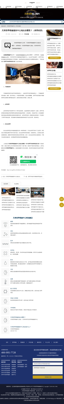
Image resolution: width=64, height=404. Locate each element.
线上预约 (56, 342)
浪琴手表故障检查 (5, 368)
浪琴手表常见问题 (39, 7)
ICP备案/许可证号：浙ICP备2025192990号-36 (32, 389)
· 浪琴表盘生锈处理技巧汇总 (37, 209)
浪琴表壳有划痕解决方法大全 (54, 80)
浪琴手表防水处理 (5, 366)
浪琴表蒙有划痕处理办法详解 (54, 83)
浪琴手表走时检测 (5, 364)
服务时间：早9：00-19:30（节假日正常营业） (12, 356)
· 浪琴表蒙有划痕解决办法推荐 (8, 200)
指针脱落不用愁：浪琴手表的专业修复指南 (54, 45)
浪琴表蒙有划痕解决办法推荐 (54, 76)
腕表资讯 (39, 342)
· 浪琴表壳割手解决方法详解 (23, 207)
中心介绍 (47, 342)
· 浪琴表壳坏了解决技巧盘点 (23, 205)
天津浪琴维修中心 (11, 26)
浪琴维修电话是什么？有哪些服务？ (54, 43)
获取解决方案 (48, 377)
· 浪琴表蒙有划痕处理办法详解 (8, 207)
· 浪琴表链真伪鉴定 (6, 209)
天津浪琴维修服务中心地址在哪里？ (14, 176)
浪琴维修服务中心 (59, 7)
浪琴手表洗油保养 (5, 370)
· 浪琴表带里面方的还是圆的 (23, 195)
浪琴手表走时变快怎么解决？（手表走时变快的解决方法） (54, 52)
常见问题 (18, 26)
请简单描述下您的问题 (48, 370)
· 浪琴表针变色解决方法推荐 (37, 202)
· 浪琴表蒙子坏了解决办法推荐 (37, 207)
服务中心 (14, 374)
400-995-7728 (13, 331)
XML (56, 386)
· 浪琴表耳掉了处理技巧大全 (8, 202)
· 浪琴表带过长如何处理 (21, 202)
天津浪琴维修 (8, 7)
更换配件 (22, 342)
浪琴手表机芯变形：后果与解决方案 (54, 47)
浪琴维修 (14, 342)
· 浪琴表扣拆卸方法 (6, 197)
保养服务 (14, 366)
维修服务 (14, 364)
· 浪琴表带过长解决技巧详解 (37, 211)
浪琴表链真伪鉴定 (51, 85)
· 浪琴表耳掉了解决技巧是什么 (37, 200)
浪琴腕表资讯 (50, 7)
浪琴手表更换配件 (18, 7)
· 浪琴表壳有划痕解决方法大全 (8, 205)
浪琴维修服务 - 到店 (22, 364)
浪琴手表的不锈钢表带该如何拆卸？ (36, 176)
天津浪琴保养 (29, 7)
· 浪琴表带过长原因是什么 (22, 200)
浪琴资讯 (14, 372)
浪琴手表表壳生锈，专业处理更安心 (54, 50)
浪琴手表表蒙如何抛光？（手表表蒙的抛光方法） (54, 54)
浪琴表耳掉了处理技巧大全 (53, 78)
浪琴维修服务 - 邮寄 (22, 366)
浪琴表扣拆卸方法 (51, 74)
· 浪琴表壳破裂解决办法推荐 (23, 198)
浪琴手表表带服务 (5, 374)
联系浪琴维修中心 (54, 57)
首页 (0, 7)
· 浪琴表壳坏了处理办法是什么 (37, 204)
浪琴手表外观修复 (5, 372)
